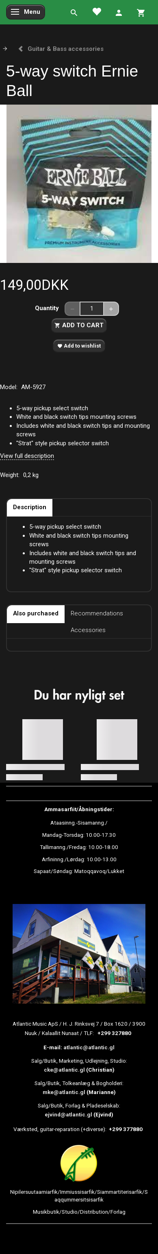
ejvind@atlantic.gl (68, 1114)
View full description (27, 456)
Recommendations (97, 613)
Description (29, 507)
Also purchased (35, 613)
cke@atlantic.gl (64, 1069)
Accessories (88, 630)
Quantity (48, 308)
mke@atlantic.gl (64, 1092)
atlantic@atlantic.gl (89, 1047)
